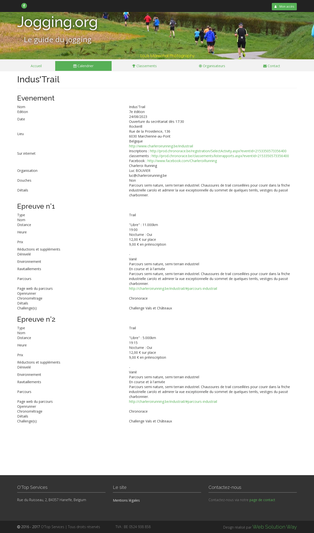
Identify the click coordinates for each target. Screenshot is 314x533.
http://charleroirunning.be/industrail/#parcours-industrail (173, 288)
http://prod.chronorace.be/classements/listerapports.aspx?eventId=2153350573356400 (220, 155)
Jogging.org (57, 21)
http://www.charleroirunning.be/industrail (161, 146)
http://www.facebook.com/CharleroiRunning (182, 160)
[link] (24, 5)
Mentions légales (126, 500)
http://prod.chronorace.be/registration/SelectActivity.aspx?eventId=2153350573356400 (218, 151)
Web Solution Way (274, 527)
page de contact (262, 499)
